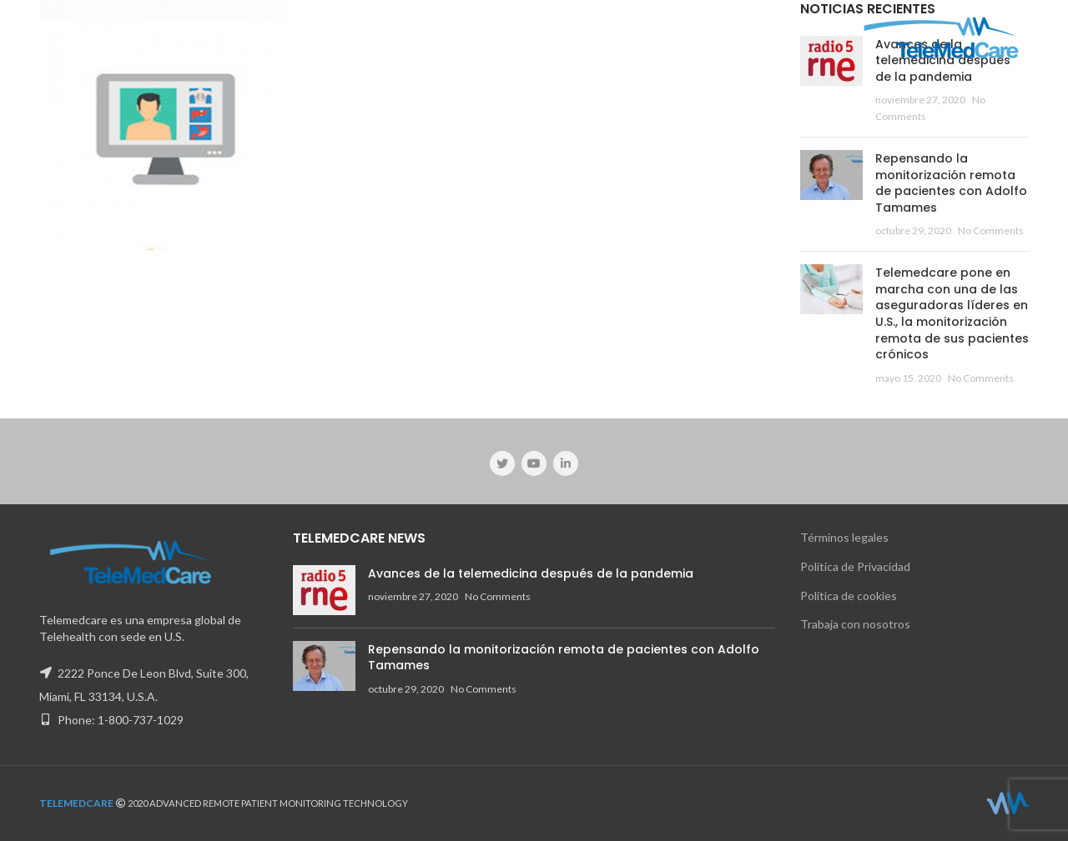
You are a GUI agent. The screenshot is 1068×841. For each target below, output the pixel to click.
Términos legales (844, 537)
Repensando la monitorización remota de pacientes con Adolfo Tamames (951, 183)
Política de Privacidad (855, 566)
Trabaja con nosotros (855, 624)
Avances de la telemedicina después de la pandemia (530, 573)
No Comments (991, 230)
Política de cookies (848, 595)
